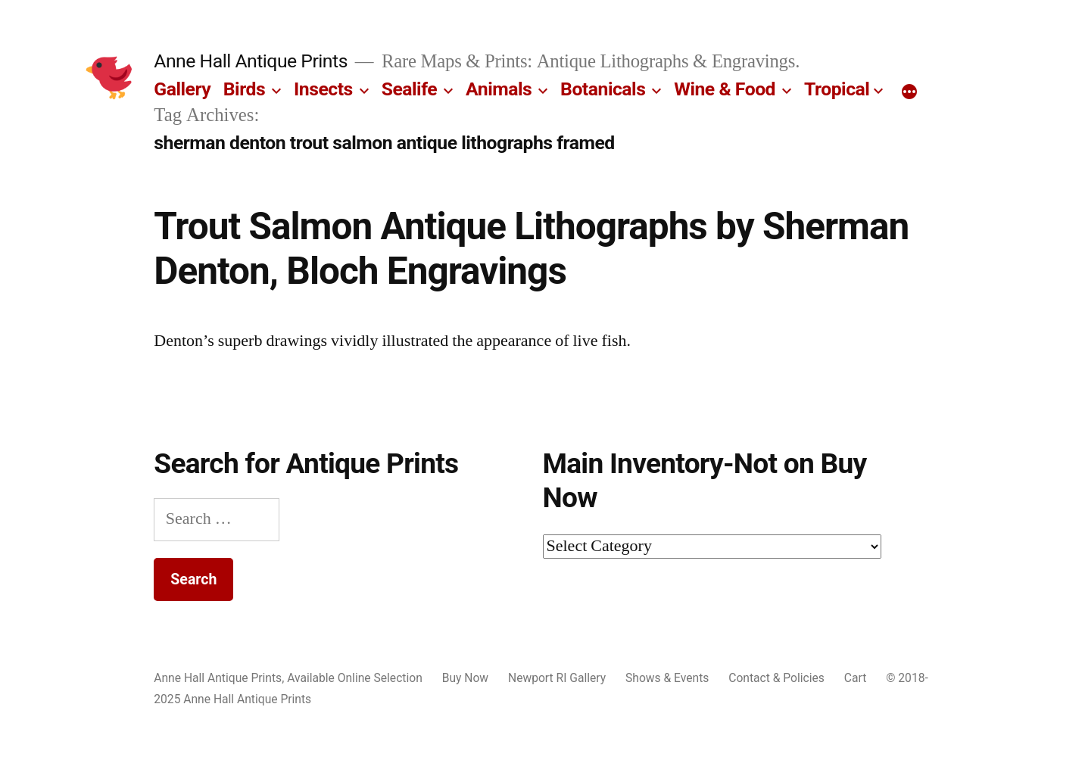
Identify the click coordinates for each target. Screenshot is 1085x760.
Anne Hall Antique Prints (251, 61)
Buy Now (465, 678)
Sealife (409, 89)
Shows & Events (667, 678)
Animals (499, 89)
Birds (244, 89)
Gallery (182, 89)
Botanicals (602, 89)
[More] (909, 92)
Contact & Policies (776, 678)
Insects (323, 89)
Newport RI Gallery (557, 678)
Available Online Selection (354, 678)
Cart (855, 678)
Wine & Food (724, 89)
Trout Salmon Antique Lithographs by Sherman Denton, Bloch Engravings (531, 248)
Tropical (836, 89)
